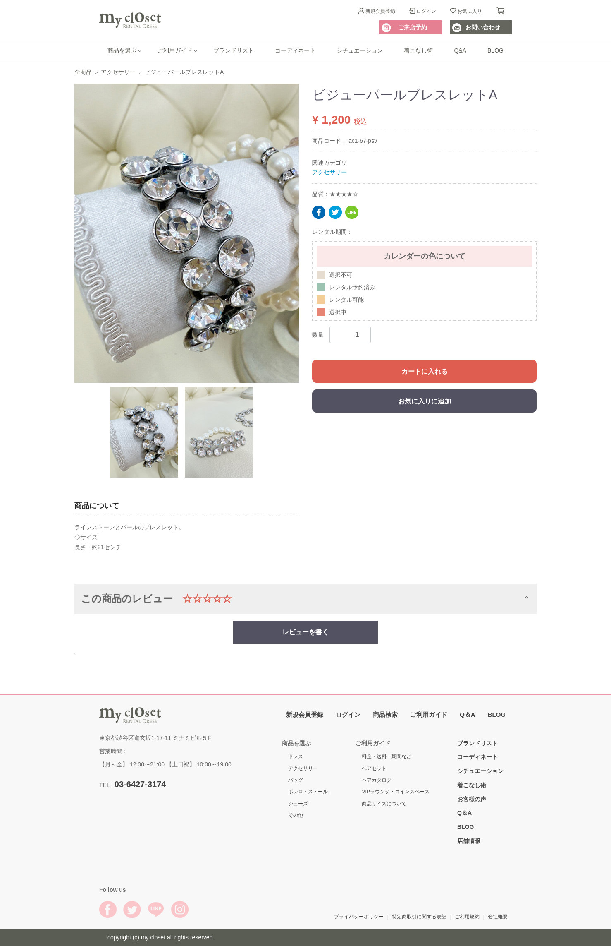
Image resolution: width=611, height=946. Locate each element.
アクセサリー (118, 72)
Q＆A (467, 714)
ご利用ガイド (175, 50)
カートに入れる (424, 371)
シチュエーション (360, 50)
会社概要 (498, 916)
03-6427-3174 (140, 783)
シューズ (298, 804)
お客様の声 (471, 799)
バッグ (295, 780)
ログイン (426, 11)
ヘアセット (374, 768)
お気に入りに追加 (424, 401)
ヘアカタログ (376, 780)
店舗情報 (468, 841)
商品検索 (385, 714)
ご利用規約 (467, 916)
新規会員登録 (380, 11)
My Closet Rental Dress (130, 20)
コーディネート (295, 50)
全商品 (83, 72)
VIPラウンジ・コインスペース (395, 792)
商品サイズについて (384, 804)
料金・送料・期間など (386, 756)
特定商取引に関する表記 (419, 916)
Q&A (460, 50)
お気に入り (469, 11)
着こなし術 (418, 50)
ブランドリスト (233, 50)
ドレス (295, 756)
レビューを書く (305, 631)
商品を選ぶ (121, 50)
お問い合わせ (482, 27)
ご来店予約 (412, 27)
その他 (295, 815)
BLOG (495, 50)
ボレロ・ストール (308, 792)
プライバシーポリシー (359, 916)
